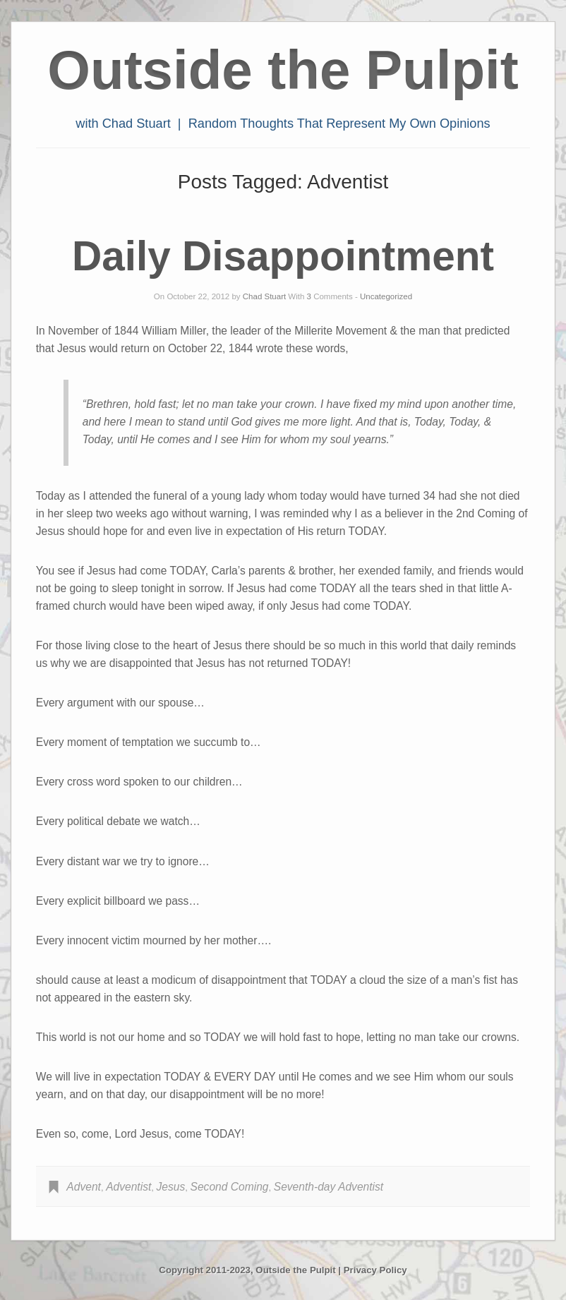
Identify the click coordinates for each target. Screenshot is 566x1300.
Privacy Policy (375, 1270)
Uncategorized (386, 296)
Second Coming (230, 1187)
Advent (83, 1187)
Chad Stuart (264, 296)
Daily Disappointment (283, 256)
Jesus (171, 1187)
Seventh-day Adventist (328, 1187)
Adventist (128, 1187)
